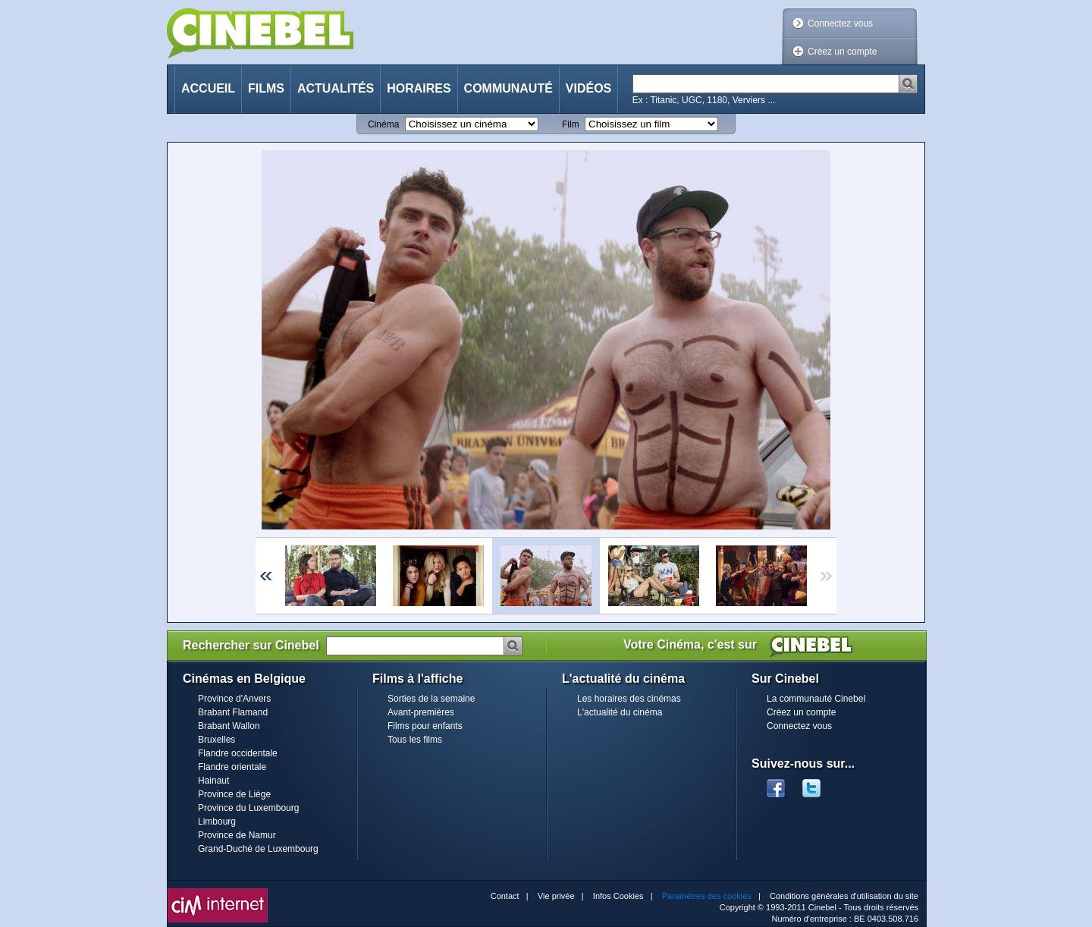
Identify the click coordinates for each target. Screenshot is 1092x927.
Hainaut (213, 780)
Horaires (418, 88)
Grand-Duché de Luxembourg (258, 849)
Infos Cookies (618, 895)
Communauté (508, 88)
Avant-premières (421, 712)
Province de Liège (234, 794)
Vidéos (588, 88)
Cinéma (383, 124)
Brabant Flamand (233, 712)
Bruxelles (216, 739)
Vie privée (556, 895)
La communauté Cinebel (816, 698)
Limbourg (217, 821)
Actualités (335, 88)
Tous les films (415, 739)
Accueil (208, 88)
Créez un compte (842, 51)
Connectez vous (840, 23)
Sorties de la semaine (431, 698)
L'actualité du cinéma (619, 712)
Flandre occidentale (238, 753)
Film (570, 124)
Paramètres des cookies (707, 895)
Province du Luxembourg (248, 808)
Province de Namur (237, 835)
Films (266, 88)
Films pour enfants (425, 726)
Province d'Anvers (234, 698)
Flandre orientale (232, 767)
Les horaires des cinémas (629, 698)
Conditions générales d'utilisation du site (844, 895)
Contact (505, 895)
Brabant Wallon (229, 726)
